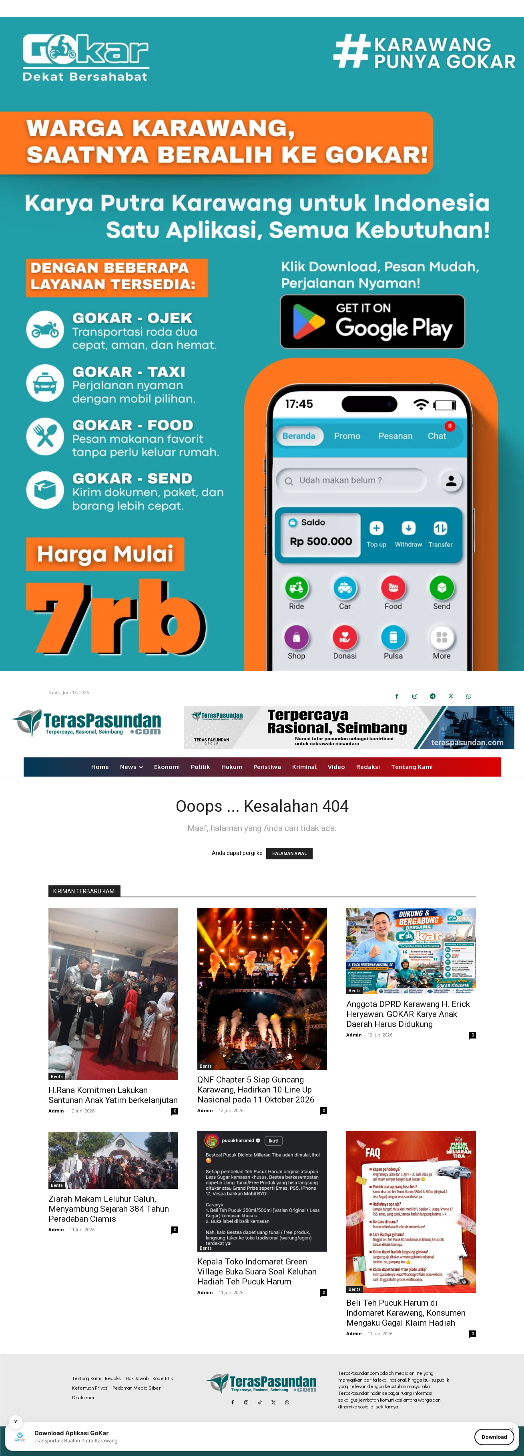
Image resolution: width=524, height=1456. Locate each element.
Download (494, 1437)
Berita (57, 1076)
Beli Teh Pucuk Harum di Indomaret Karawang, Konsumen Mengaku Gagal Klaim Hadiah (406, 1313)
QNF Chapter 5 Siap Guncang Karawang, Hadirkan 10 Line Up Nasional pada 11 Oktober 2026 (256, 1089)
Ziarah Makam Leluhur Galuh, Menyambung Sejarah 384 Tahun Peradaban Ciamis (108, 1209)
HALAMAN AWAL (289, 853)
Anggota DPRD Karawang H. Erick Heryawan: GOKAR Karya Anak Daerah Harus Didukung (408, 1014)
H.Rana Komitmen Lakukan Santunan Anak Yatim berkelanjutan (113, 1095)
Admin (56, 1111)
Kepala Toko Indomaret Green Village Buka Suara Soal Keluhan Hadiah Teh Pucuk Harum (257, 1271)
